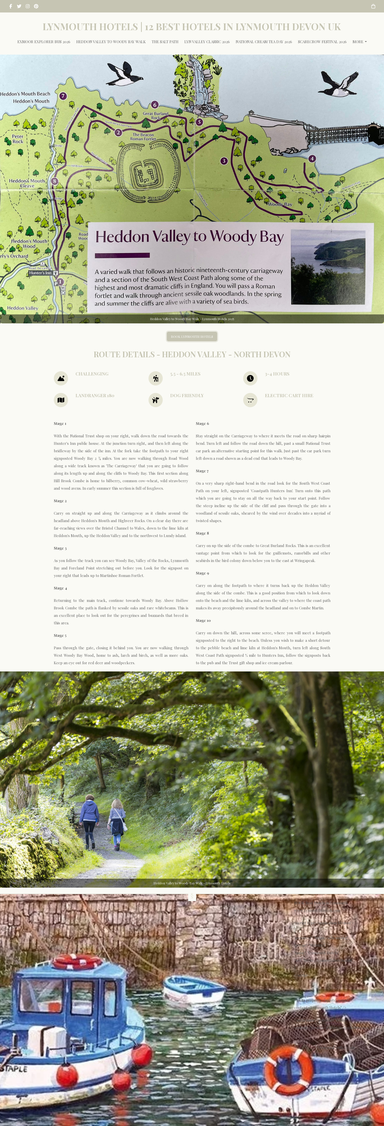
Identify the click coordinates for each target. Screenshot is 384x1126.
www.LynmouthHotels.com (317, 910)
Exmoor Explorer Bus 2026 (43, 41)
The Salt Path (165, 41)
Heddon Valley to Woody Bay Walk (111, 41)
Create (349, 1047)
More (360, 41)
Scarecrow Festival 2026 (322, 41)
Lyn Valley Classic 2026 (207, 41)
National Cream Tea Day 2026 (264, 41)
